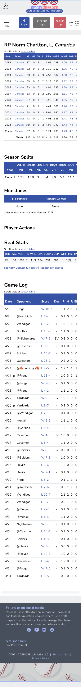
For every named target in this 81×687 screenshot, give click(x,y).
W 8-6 (45, 450)
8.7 (71, 87)
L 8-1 (45, 346)
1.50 (64, 87)
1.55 (64, 100)
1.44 (64, 125)
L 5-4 (45, 428)
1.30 (64, 75)
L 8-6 (45, 465)
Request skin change (51, 267)
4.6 (71, 131)
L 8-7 (45, 405)
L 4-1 (45, 390)
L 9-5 (45, 368)
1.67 (64, 112)
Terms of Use (60, 654)
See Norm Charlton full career (20, 267)
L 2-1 (45, 413)
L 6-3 (45, 517)
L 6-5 (45, 576)
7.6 (71, 62)
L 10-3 (46, 554)
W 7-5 (45, 338)
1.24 (64, 106)
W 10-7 (46, 309)
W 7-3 (45, 457)
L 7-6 (45, 487)
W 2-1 (45, 472)
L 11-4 (46, 375)
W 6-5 (45, 420)
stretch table (28, 51)
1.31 (64, 93)
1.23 (64, 131)
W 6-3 (45, 524)
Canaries (19, 62)
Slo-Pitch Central (16, 645)
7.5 (71, 75)
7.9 (71, 100)
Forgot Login (41, 22)
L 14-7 (46, 531)
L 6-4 (45, 316)
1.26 (64, 62)
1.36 (64, 68)
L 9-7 (45, 502)
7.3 (71, 118)
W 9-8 (45, 398)
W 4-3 (45, 435)
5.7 (71, 81)
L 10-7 (46, 353)
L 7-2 (45, 509)
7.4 (71, 125)
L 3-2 (45, 324)
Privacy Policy (40, 658)
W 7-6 (45, 383)
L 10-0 (46, 331)
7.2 (71, 68)
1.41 (64, 118)
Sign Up (60, 22)
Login (24, 22)
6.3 (71, 106)
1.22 (64, 81)
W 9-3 (45, 546)
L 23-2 (46, 361)
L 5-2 (45, 480)
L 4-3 (45, 539)
